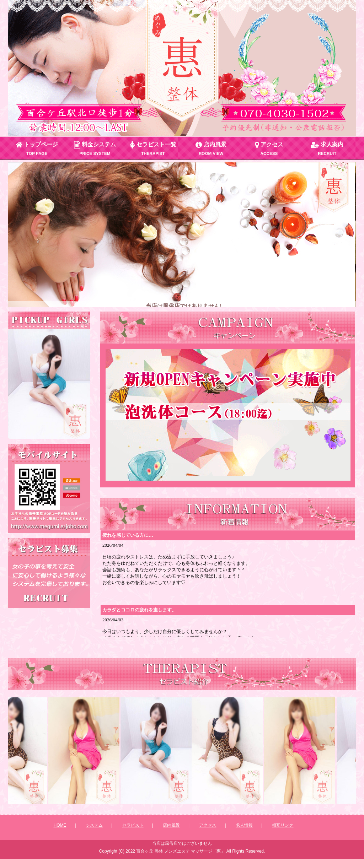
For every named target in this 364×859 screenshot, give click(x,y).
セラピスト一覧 (153, 148)
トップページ (37, 148)
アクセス (269, 148)
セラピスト (133, 825)
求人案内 (327, 148)
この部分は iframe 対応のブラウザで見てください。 (49, 384)
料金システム (95, 148)
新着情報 (227, 583)
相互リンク (282, 825)
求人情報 (244, 825)
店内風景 (211, 148)
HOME (60, 825)
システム (94, 825)
